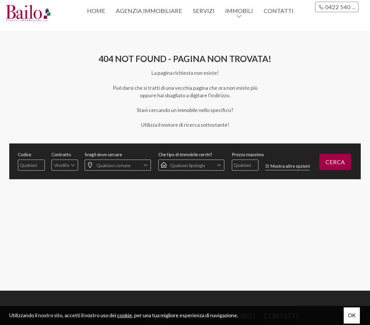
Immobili (239, 10)
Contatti (278, 10)
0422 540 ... (336, 6)
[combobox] (65, 165)
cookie (124, 315)
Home (96, 10)
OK (352, 315)
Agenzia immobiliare (149, 10)
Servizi (203, 10)
